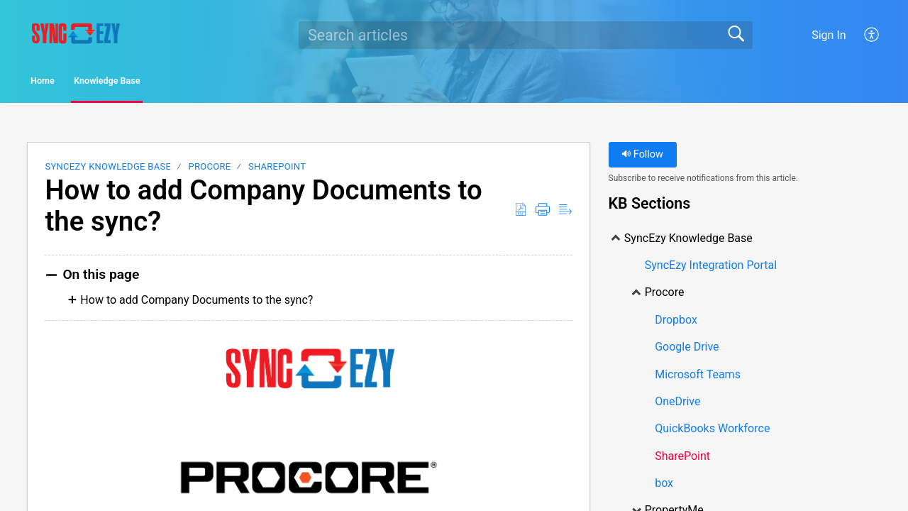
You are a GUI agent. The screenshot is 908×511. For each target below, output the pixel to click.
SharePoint (277, 170)
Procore (210, 170)
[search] (526, 34)
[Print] (543, 213)
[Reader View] (565, 213)
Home (67, 82)
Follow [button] (642, 159)
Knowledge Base (174, 82)
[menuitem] (872, 35)
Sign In (829, 35)
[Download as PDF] (520, 213)
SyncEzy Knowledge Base (108, 170)
